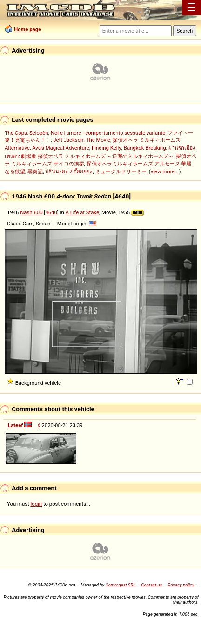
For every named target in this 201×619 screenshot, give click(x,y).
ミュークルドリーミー (121, 171)
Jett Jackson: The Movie (81, 140)
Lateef (15, 425)
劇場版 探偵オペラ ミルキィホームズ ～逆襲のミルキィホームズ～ (97, 156)
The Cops (16, 133)
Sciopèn (38, 133)
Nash (26, 212)
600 (38, 212)
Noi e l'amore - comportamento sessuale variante (108, 133)
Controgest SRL (120, 584)
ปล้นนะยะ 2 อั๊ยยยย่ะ (69, 171)
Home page (27, 29)
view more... (165, 171)
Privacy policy (181, 584)
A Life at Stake (82, 212)
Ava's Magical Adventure (60, 148)
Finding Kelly (106, 148)
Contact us (151, 584)
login (36, 503)
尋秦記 (35, 171)
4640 (51, 212)
